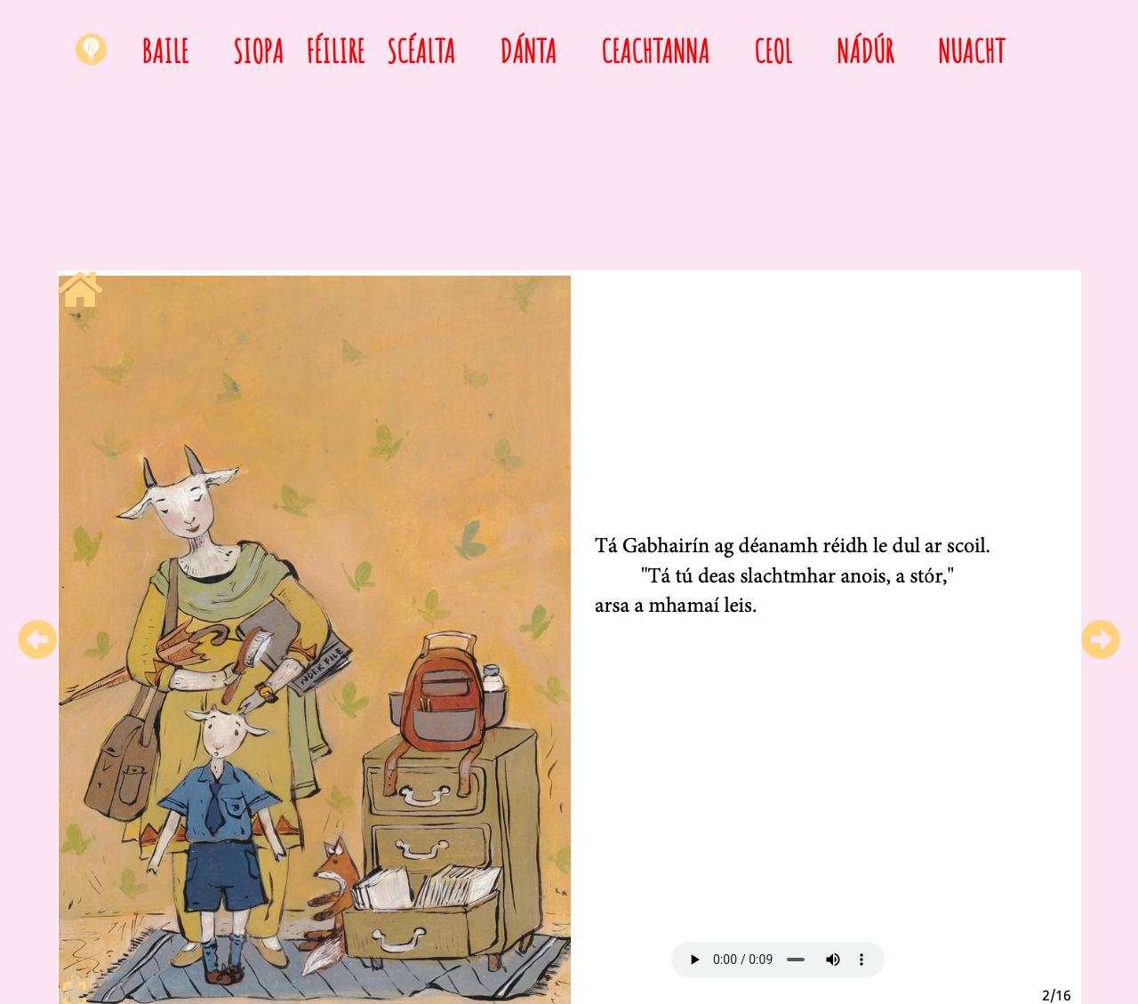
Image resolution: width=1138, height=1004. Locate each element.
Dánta (528, 50)
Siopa (258, 50)
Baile (164, 50)
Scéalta (421, 50)
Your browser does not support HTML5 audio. (778, 959)
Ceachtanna (655, 50)
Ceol (773, 50)
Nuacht (971, 50)
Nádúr (865, 50)
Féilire (335, 50)
